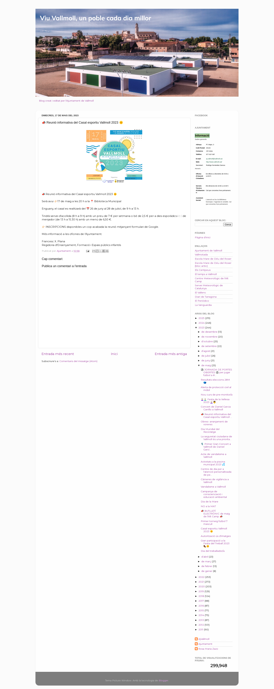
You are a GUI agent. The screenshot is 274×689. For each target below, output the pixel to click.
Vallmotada (201, 254)
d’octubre (207, 341)
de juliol (206, 355)
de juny (206, 360)
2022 (202, 577)
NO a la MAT (208, 506)
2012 (202, 624)
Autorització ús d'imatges (216, 536)
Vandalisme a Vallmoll (213, 486)
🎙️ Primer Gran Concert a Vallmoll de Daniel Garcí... (216, 447)
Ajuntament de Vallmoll (208, 250)
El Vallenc (200, 292)
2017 (202, 600)
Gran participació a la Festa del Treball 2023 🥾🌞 (215, 543)
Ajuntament (205, 643)
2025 (202, 318)
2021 (202, 581)
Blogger (163, 680)
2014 (202, 615)
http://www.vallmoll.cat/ (214, 162)
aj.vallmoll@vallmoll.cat (214, 159)
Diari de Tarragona (206, 296)
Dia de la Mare (209, 501)
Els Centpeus (203, 270)
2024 (202, 322)
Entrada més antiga (171, 354)
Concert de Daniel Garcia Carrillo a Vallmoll (216, 408)
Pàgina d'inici (202, 237)
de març (206, 561)
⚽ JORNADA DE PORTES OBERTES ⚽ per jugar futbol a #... (216, 372)
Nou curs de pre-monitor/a (216, 394)
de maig (206, 365)
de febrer (207, 566)
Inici (114, 354)
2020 (202, 586)
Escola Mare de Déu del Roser (213, 258)
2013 (202, 620)
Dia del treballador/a (213, 550)
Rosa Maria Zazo (208, 648)
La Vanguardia (203, 305)
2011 (201, 629)
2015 (202, 610)
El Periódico (202, 300)
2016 (202, 605)
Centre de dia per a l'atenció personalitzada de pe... (216, 472)
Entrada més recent (58, 354)
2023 (202, 327)
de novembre (209, 336)
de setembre (209, 346)
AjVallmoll (203, 639)
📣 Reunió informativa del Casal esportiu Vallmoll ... (216, 415)
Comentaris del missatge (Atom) (78, 361)
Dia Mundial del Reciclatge (210, 430)
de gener (207, 571)
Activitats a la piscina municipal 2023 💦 (213, 463)
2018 (202, 596)
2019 (202, 591)
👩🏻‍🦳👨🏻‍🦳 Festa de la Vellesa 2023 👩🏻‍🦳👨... (215, 400)
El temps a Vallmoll (206, 274)
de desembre (209, 331)
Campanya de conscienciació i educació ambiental (214, 494)
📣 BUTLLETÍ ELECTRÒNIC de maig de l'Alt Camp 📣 (215, 513)
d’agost (206, 351)
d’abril (205, 556)
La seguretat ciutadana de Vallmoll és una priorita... (216, 438)
